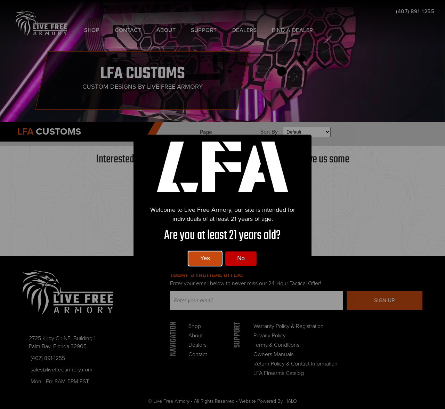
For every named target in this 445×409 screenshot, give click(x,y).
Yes (205, 258)
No (241, 258)
